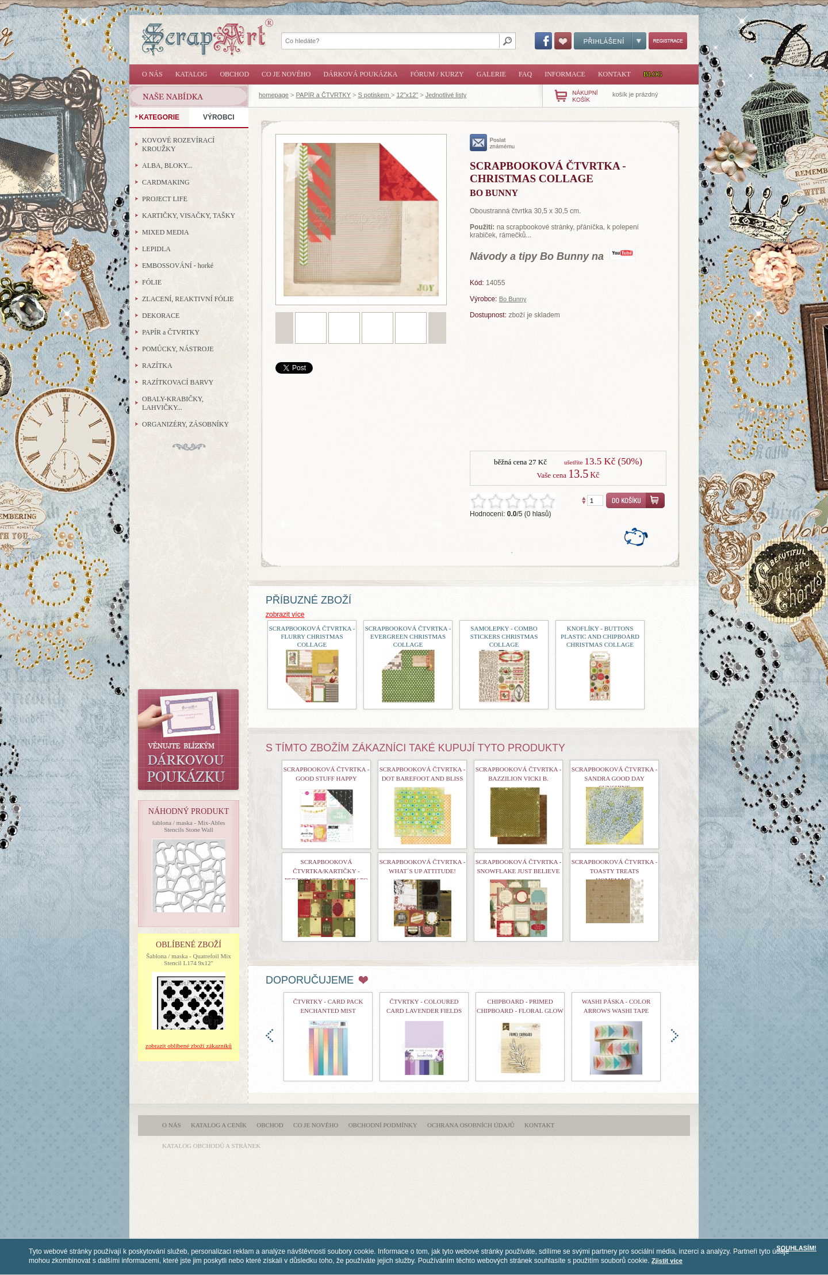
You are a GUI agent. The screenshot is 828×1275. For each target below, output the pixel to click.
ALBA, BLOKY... (167, 166)
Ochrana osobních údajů (471, 1125)
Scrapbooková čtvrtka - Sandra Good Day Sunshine (615, 778)
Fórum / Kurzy (436, 74)
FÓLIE (152, 282)
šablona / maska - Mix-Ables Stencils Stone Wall (188, 826)
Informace (565, 74)
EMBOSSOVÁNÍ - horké (177, 266)
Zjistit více (667, 1260)
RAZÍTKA (157, 366)
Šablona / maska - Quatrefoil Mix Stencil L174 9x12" (188, 959)
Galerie (491, 74)
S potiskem (374, 94)
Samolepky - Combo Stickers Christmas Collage (504, 636)
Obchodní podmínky (382, 1125)
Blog (652, 74)
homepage (274, 94)
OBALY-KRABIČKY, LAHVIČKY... (173, 403)
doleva (269, 1035)
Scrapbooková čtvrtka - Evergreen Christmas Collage (408, 636)
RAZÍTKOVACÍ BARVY (178, 382)
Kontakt (614, 74)
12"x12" (407, 94)
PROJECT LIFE (164, 199)
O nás (152, 74)
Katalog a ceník (219, 1125)
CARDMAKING (166, 182)
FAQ (525, 74)
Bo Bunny (513, 298)
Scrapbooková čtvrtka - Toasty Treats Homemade (615, 871)
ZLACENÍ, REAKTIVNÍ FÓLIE (188, 299)
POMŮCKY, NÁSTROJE (177, 349)
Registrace (668, 40)
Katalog (191, 74)
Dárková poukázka (360, 74)
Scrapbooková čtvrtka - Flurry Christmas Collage (312, 636)
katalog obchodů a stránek (211, 1145)
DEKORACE (160, 316)
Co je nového (286, 74)
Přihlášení (610, 40)
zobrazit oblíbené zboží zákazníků (188, 1045)
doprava (674, 1035)
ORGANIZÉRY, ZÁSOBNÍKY (185, 424)
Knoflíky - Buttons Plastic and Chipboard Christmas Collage (600, 636)
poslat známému (492, 142)
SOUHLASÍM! (796, 1248)
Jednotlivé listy (446, 94)
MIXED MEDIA (165, 232)
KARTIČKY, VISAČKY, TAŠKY (188, 216)
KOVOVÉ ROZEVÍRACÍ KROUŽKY (178, 144)
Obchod (234, 74)
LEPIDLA (156, 249)
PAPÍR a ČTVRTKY (323, 94)
